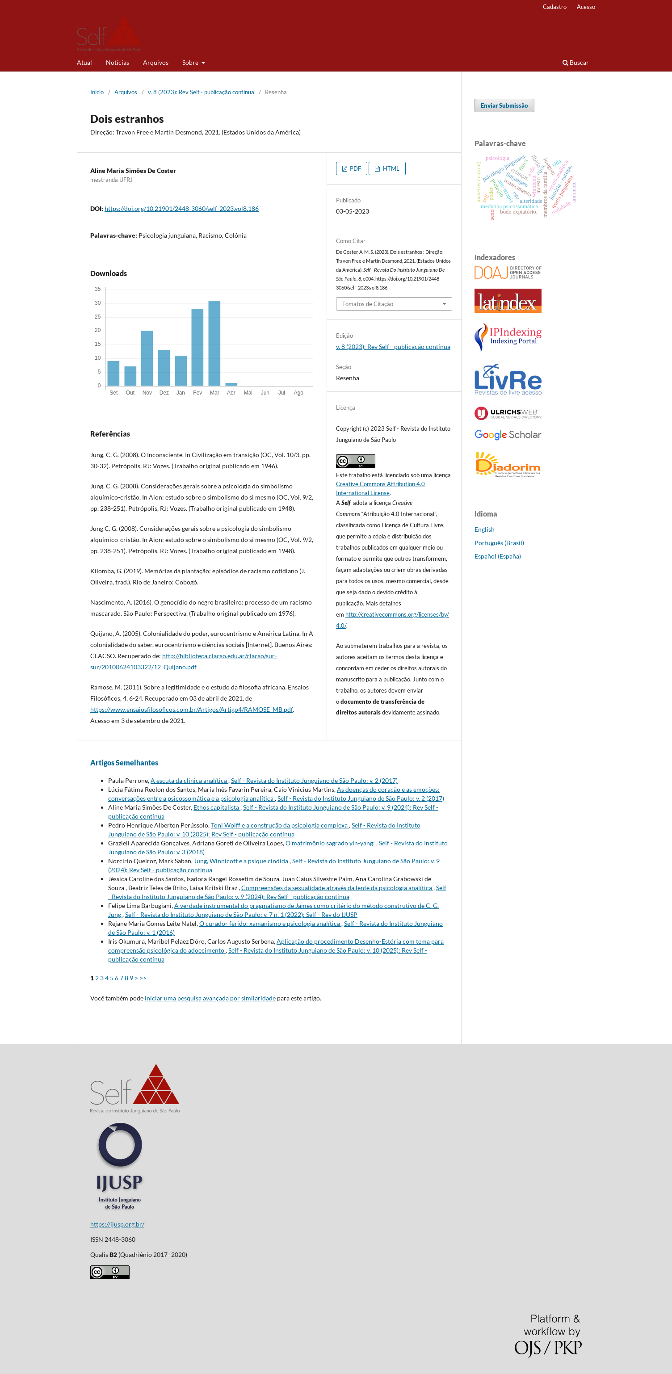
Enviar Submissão (504, 105)
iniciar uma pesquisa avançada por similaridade (210, 998)
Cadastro (555, 6)
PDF (355, 168)
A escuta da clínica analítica (189, 780)
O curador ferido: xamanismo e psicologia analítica (270, 923)
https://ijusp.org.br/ (117, 1224)
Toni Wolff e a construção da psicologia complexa (280, 825)
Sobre (191, 62)
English (485, 529)
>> (143, 978)
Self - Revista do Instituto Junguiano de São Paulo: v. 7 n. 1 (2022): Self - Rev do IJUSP (241, 914)
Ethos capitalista (216, 807)
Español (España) (498, 556)
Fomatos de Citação (367, 303)
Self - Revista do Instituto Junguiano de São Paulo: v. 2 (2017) (314, 780)
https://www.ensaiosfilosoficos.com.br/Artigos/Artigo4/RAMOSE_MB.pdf (191, 709)
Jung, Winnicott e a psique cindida (242, 861)
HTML (390, 168)
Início (97, 92)
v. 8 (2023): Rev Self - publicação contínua (201, 92)
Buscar (576, 62)
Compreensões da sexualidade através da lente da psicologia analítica (337, 887)
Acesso (586, 6)
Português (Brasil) (499, 542)
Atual (84, 62)
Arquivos (155, 62)
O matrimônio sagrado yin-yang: (331, 843)
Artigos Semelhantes (124, 762)
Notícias (117, 62)
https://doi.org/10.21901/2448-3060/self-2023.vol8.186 (182, 208)
